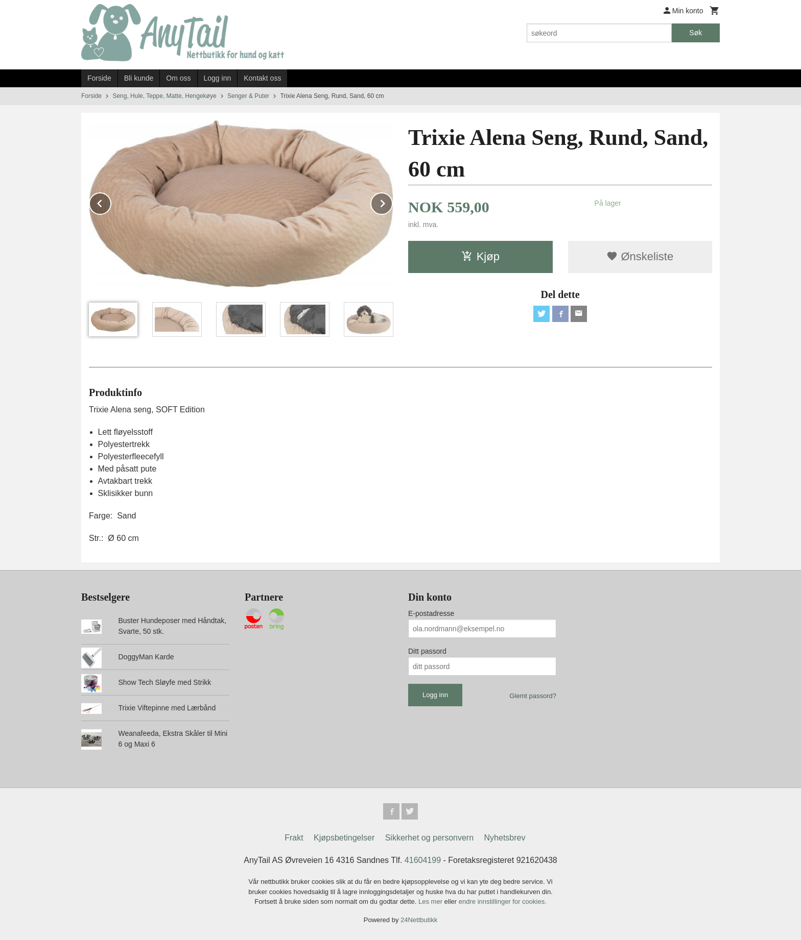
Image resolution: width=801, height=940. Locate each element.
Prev (110, 201)
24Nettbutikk (418, 920)
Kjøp (480, 256)
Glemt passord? (532, 696)
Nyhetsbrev (505, 837)
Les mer (431, 901)
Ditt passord (427, 651)
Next (392, 201)
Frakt (294, 837)
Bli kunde (139, 78)
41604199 (423, 860)
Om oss (178, 78)
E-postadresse (431, 613)
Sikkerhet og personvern (429, 837)
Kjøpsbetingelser (344, 837)
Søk (695, 33)
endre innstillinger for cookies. (503, 901)
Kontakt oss (262, 78)
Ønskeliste (639, 256)
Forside (99, 78)
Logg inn (217, 78)
